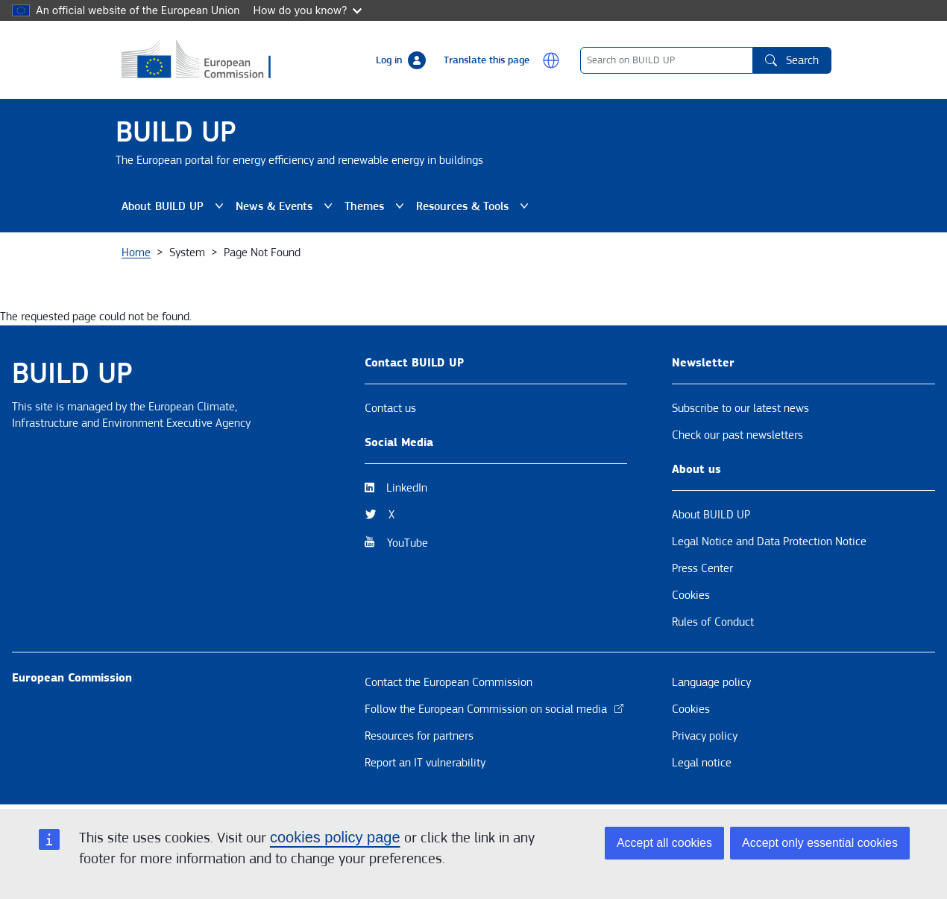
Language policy (711, 682)
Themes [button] (374, 206)
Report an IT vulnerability (425, 762)
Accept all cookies (664, 842)
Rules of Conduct (713, 621)
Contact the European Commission (448, 682)
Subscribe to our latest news (740, 408)
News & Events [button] (284, 206)
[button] (551, 60)
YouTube (407, 543)
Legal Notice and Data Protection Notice (769, 541)
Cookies (691, 595)
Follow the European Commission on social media (495, 709)
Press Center (702, 568)
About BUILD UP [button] (173, 206)
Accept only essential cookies (820, 842)
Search (792, 60)
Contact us (390, 408)
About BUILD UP (711, 514)
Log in (389, 60)
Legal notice (702, 762)
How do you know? (308, 10)
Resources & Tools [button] (472, 206)
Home (136, 252)
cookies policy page (335, 837)
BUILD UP (176, 132)
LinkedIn (406, 487)
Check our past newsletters (737, 435)
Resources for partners (419, 735)
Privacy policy (704, 735)
